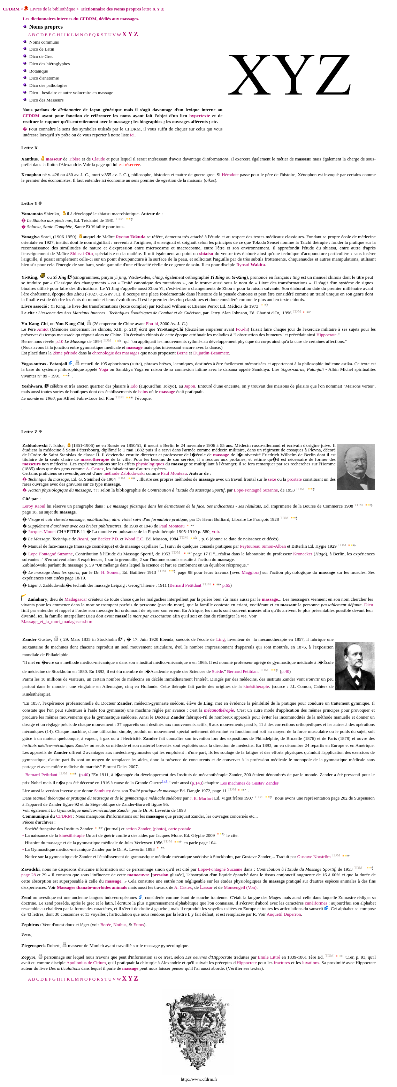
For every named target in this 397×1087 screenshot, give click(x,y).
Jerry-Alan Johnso (228, 312)
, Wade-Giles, (139, 277)
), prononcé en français (268, 277)
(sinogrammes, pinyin (93, 277)
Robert (53, 945)
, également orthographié (186, 277)
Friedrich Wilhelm (280, 454)
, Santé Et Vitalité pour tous (97, 226)
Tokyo (169, 386)
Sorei (45, 236)
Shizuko (51, 213)
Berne (26, 341)
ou (227, 277)
